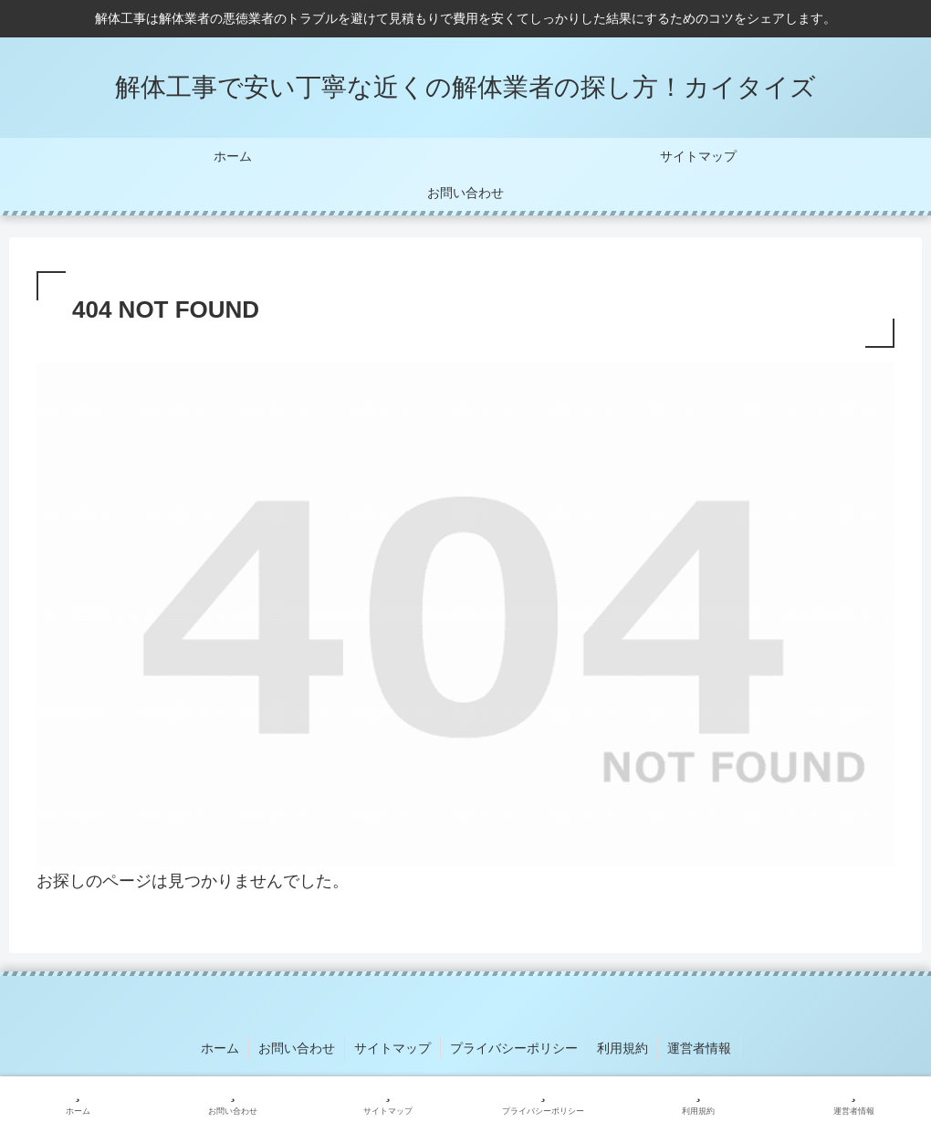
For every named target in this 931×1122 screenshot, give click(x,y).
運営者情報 (699, 1048)
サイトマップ (392, 1048)
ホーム (220, 1048)
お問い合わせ (296, 1048)
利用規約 (622, 1048)
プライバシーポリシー (514, 1048)
